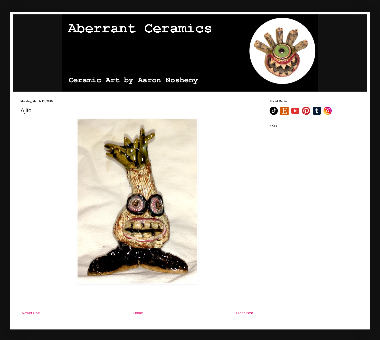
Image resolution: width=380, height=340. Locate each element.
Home (138, 313)
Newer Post (31, 313)
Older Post (244, 313)
